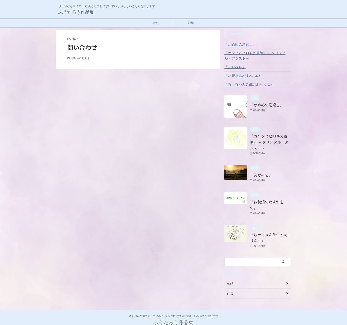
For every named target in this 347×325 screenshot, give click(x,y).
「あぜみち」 (233, 67)
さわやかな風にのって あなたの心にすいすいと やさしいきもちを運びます (173, 304)
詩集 (191, 23)
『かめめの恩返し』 (238, 44)
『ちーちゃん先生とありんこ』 (246, 84)
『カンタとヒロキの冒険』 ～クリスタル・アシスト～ (257, 55)
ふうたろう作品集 (76, 12)
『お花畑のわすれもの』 (241, 75)
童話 (156, 23)
